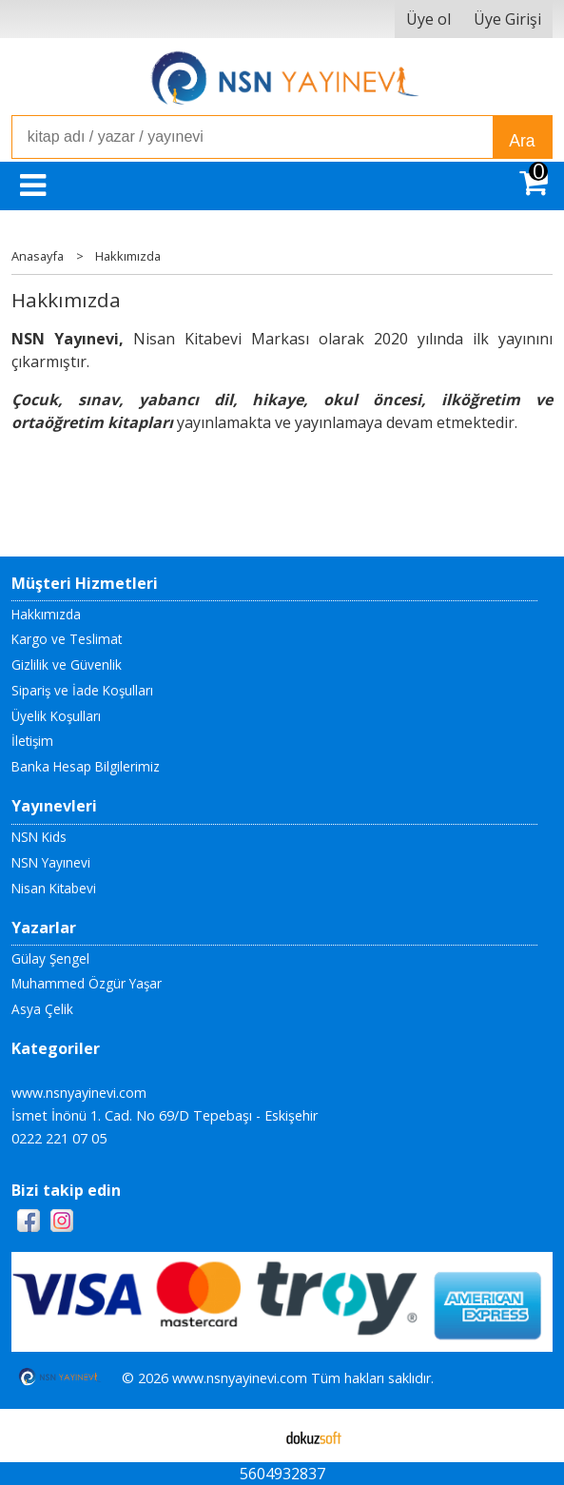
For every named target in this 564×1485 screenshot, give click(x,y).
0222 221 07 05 (59, 1138)
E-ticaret (252, 1435)
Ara (522, 140)
